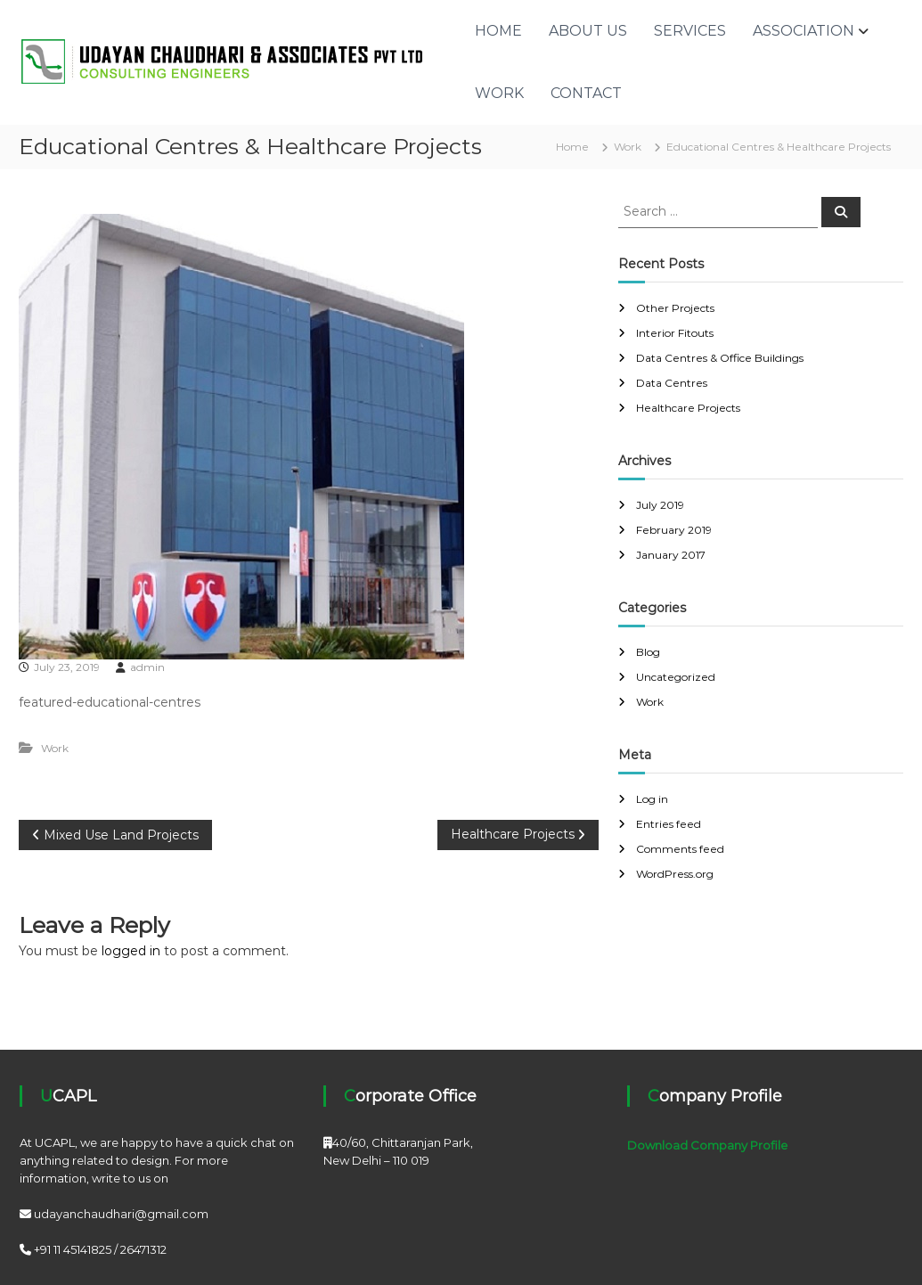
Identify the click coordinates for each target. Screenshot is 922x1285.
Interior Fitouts (675, 333)
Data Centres (671, 382)
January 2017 (671, 554)
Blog (648, 652)
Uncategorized (675, 676)
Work (499, 93)
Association (803, 30)
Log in (652, 799)
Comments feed (680, 848)
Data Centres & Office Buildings (720, 357)
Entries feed (668, 824)
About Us (588, 30)
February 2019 (674, 529)
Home (498, 30)
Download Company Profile (707, 1145)
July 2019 (660, 505)
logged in (131, 951)
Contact (586, 93)
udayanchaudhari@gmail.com (121, 1214)
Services (690, 30)
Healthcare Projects (688, 407)
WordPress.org (675, 873)
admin (147, 667)
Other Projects (675, 308)
